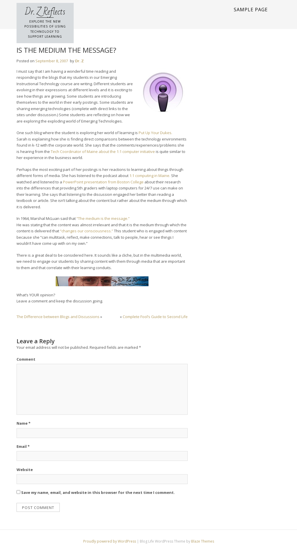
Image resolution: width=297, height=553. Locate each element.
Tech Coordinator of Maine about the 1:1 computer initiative (103, 151)
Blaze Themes (202, 541)
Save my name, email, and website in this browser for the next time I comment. (98, 492)
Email (23, 446)
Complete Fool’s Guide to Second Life (155, 316)
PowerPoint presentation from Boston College (103, 182)
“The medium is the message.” (103, 218)
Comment (26, 359)
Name (23, 423)
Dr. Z (79, 60)
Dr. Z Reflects (45, 12)
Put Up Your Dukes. (155, 132)
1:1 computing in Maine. (149, 175)
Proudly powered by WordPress (110, 541)
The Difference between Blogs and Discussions (58, 316)
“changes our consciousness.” (86, 230)
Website (25, 469)
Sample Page (251, 9)
